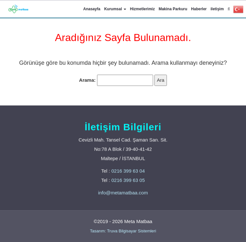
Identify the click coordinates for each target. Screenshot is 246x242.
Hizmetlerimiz (142, 9)
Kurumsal (115, 9)
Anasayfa (91, 9)
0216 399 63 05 (128, 180)
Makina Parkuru (173, 9)
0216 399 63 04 (128, 171)
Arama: (87, 80)
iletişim (217, 9)
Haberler (199, 9)
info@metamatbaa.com (123, 193)
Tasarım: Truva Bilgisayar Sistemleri (123, 231)
